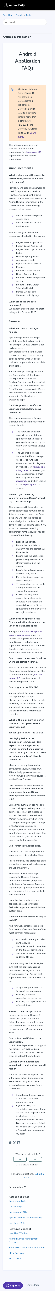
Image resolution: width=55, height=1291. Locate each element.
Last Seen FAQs (17, 1223)
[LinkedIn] (18, 1142)
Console (19, 15)
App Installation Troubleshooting (25, 1217)
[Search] (25, 22)
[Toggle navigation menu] (47, 5)
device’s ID (22, 481)
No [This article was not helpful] (35, 1159)
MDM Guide (15, 1258)
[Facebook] (10, 1142)
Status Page (33, 1285)
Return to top (17, 1187)
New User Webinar (18, 1233)
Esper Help (7, 15)
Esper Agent (29, 484)
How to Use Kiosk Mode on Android (27, 1247)
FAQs (28, 15)
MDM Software (16, 1253)
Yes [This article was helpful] (19, 1159)
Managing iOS (34, 152)
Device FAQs (15, 1206)
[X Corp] (14, 1142)
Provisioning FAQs (18, 1212)
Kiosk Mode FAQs (18, 1201)
